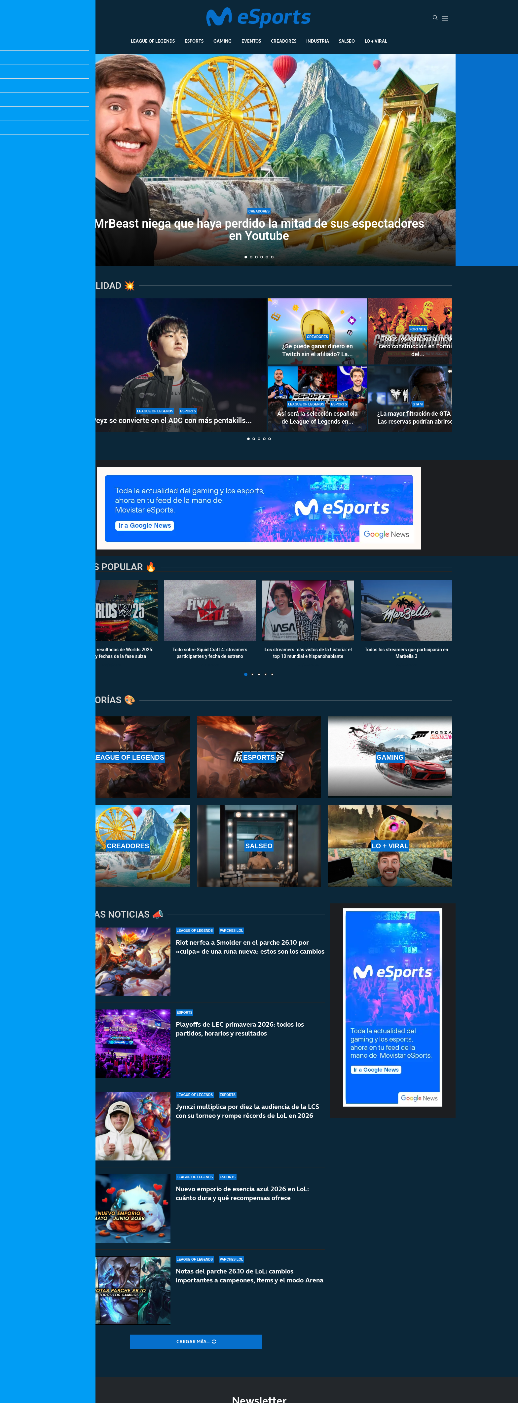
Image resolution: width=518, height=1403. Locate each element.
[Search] (435, 18)
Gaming (222, 41)
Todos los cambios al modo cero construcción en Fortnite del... (418, 346)
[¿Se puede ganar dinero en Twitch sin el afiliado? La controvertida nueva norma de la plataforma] (317, 331)
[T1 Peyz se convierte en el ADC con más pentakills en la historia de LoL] (166, 365)
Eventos (251, 41)
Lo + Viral (376, 41)
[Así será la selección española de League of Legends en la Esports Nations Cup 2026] (317, 399)
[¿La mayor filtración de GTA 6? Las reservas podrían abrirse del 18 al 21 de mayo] (417, 399)
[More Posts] (196, 1342)
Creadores (283, 41)
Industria (317, 41)
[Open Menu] (445, 18)
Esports (194, 41)
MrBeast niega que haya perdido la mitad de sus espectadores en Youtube (259, 230)
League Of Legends (153, 41)
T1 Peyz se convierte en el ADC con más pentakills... (166, 420)
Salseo (347, 41)
